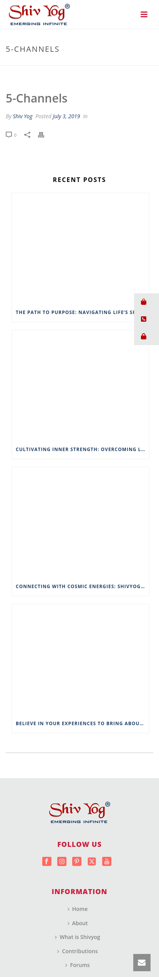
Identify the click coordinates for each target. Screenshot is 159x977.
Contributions (77, 951)
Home (78, 909)
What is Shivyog (77, 937)
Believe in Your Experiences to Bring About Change (82, 723)
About (78, 923)
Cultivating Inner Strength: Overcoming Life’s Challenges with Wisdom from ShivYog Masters (82, 449)
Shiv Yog (22, 116)
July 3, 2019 (66, 116)
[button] (146, 302)
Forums (77, 965)
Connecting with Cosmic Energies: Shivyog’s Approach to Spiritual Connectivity (82, 586)
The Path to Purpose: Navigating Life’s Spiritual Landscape (82, 312)
